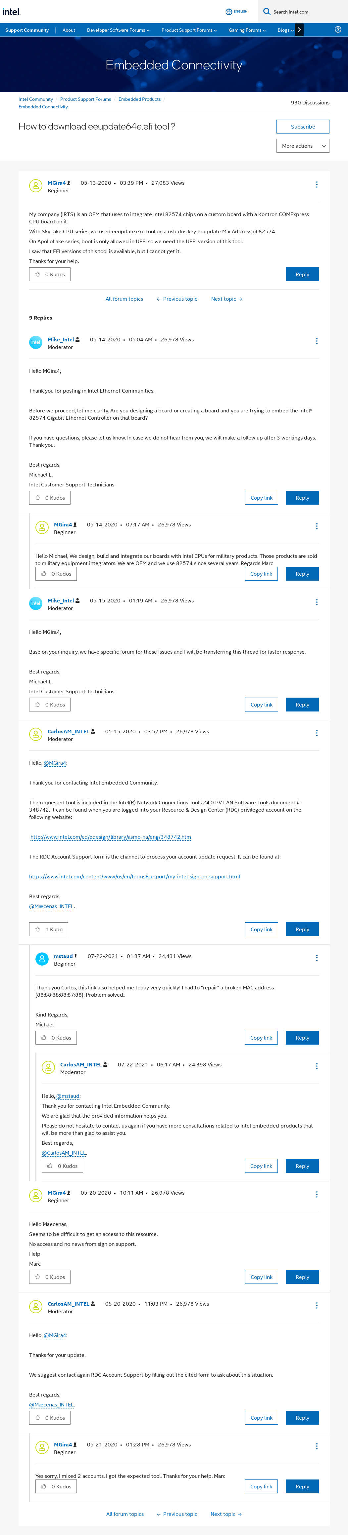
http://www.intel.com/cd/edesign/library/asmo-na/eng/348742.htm (110, 813)
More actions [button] (297, 122)
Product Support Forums (85, 75)
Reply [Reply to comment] (302, 474)
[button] (316, 161)
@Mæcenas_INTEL (51, 883)
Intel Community (36, 75)
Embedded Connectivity (43, 83)
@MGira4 (55, 739)
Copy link (262, 474)
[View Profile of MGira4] (59, 160)
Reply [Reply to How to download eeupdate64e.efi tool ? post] (302, 251)
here (210, 1516)
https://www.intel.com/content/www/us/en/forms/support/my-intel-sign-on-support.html (134, 853)
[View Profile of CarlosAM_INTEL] (71, 708)
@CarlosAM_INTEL (64, 1129)
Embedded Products (140, 75)
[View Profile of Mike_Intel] (63, 316)
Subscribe (303, 103)
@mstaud (67, 1072)
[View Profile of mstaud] (65, 933)
